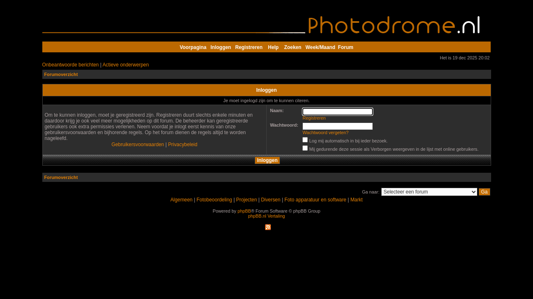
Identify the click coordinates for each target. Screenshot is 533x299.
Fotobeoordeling (214, 200)
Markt (356, 200)
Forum (345, 47)
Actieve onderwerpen (125, 65)
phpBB (244, 210)
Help (273, 47)
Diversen (270, 200)
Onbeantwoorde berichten (70, 65)
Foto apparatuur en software (315, 200)
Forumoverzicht (61, 74)
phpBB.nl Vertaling (266, 215)
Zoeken (293, 47)
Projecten (246, 200)
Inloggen (221, 47)
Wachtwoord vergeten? (326, 132)
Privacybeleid (182, 144)
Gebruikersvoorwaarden (138, 144)
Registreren (249, 47)
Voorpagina (193, 47)
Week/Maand (321, 47)
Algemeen (181, 200)
